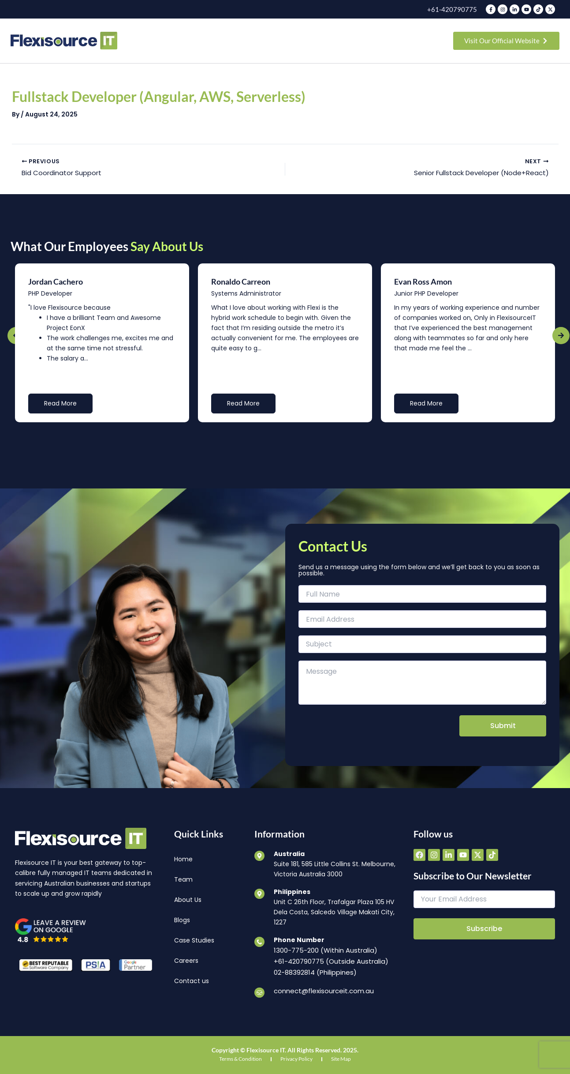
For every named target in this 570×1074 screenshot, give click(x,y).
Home (183, 860)
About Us (187, 900)
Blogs (182, 920)
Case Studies (194, 941)
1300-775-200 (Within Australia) (323, 951)
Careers (186, 961)
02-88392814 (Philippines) (314, 971)
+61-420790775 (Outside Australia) (328, 961)
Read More (60, 404)
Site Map (341, 1057)
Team (183, 880)
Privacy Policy (296, 1057)
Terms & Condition (240, 1057)
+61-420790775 (454, 9)
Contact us (191, 981)
